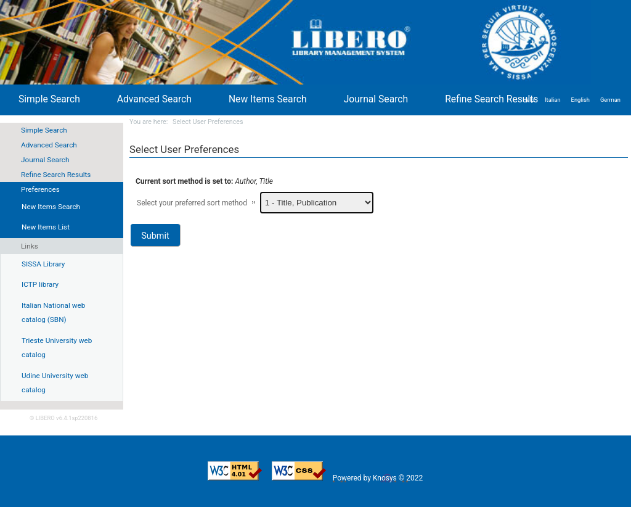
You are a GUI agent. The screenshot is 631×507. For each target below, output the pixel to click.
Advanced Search (49, 145)
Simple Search (44, 130)
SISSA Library (43, 264)
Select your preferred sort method (192, 203)
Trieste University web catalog (57, 348)
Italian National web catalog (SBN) (53, 312)
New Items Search (268, 99)
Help (528, 99)
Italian (553, 99)
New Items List (46, 227)
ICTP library (40, 284)
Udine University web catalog (55, 383)
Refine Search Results (56, 174)
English (580, 99)
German (610, 99)
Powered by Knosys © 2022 (379, 478)
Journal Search (45, 159)
